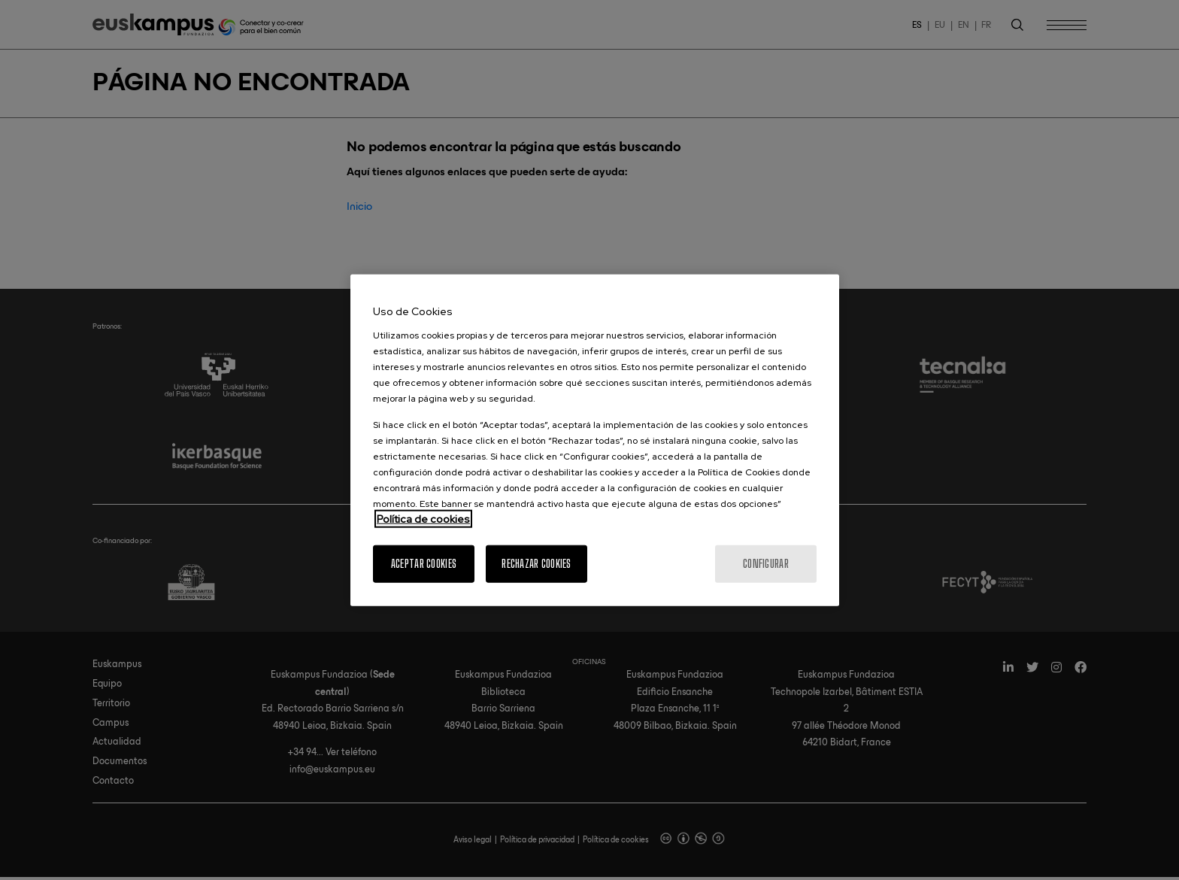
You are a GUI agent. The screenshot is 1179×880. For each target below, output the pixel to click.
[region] (594, 440)
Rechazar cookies (536, 563)
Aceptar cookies (423, 563)
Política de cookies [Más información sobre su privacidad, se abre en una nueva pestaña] (423, 518)
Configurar (766, 563)
